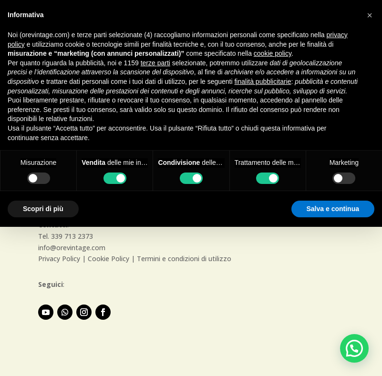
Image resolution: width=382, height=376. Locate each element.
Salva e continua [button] (333, 209)
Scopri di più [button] (43, 209)
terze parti (155, 63)
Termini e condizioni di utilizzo (184, 258)
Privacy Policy (59, 258)
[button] (354, 348)
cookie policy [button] (272, 53)
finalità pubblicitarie (262, 81)
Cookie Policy (108, 258)
